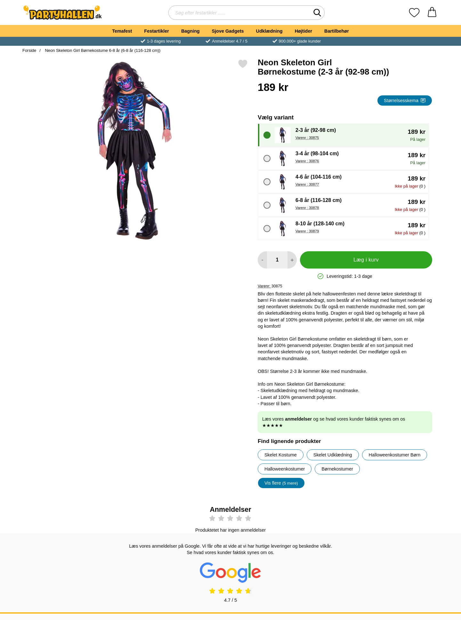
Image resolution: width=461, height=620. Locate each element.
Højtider (303, 31)
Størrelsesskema (404, 100)
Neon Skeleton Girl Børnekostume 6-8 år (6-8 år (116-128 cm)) (102, 50)
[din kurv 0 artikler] (432, 13)
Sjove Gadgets (228, 31)
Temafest (122, 31)
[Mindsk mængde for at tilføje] (262, 260)
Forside (29, 50)
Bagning (190, 31)
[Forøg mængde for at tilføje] (292, 260)
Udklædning (269, 31)
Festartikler (156, 31)
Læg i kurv (366, 259)
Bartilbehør (336, 31)
